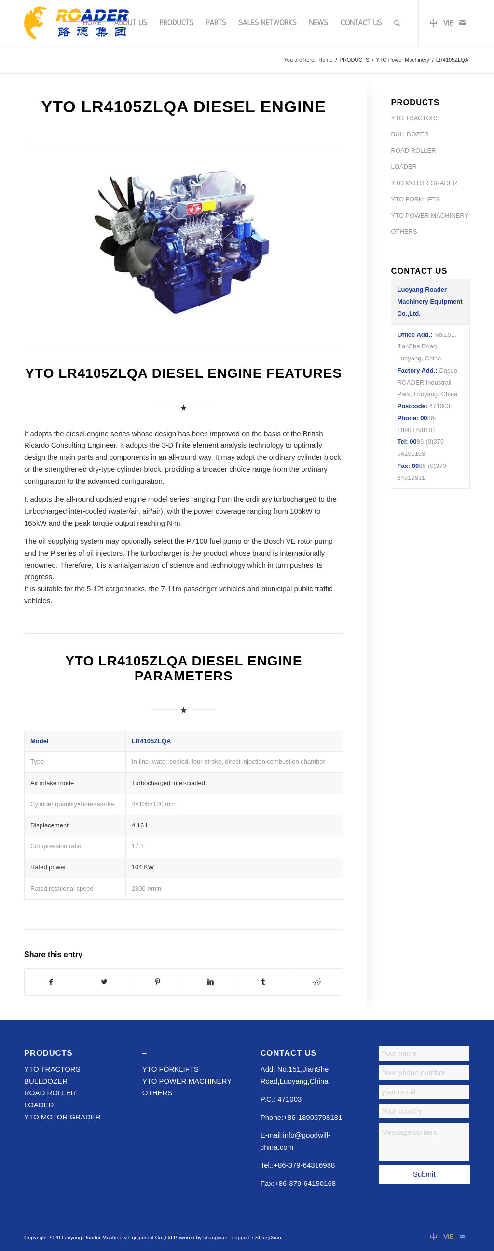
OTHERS (404, 231)
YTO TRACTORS (415, 117)
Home (325, 60)
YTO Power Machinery (402, 60)
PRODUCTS (355, 60)
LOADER (403, 166)
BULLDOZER (409, 134)
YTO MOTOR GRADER (424, 182)
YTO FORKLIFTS (415, 199)
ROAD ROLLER (413, 150)
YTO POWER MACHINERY (429, 215)
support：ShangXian (256, 1237)
